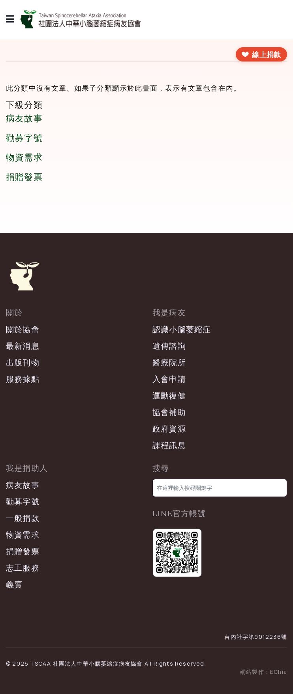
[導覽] (10, 19)
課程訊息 (169, 445)
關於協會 (22, 329)
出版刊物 (22, 362)
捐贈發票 (24, 176)
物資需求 (24, 157)
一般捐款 (22, 518)
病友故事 (24, 118)
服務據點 (22, 379)
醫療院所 (169, 362)
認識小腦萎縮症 (181, 329)
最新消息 (22, 346)
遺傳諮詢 (169, 346)
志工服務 (22, 568)
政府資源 (169, 429)
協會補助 (169, 412)
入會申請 (169, 379)
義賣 (14, 584)
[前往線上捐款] (261, 54)
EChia (278, 671)
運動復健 (169, 395)
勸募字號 (24, 137)
